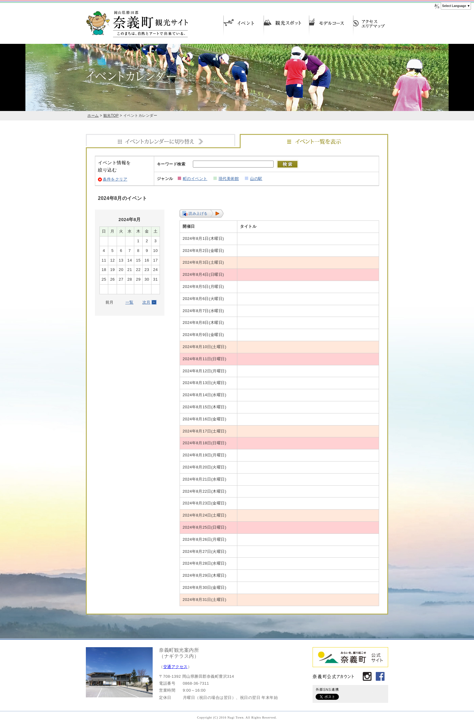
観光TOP (111, 115)
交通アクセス (175, 666)
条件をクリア (115, 179)
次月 (146, 302)
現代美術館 (229, 178)
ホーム (93, 115)
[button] (201, 213)
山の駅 (256, 178)
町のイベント (195, 178)
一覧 (129, 302)
